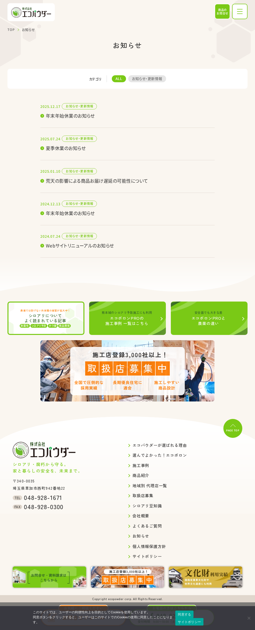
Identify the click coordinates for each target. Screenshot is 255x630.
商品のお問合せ (222, 11)
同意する (184, 614)
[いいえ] (248, 618)
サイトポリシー (189, 622)
